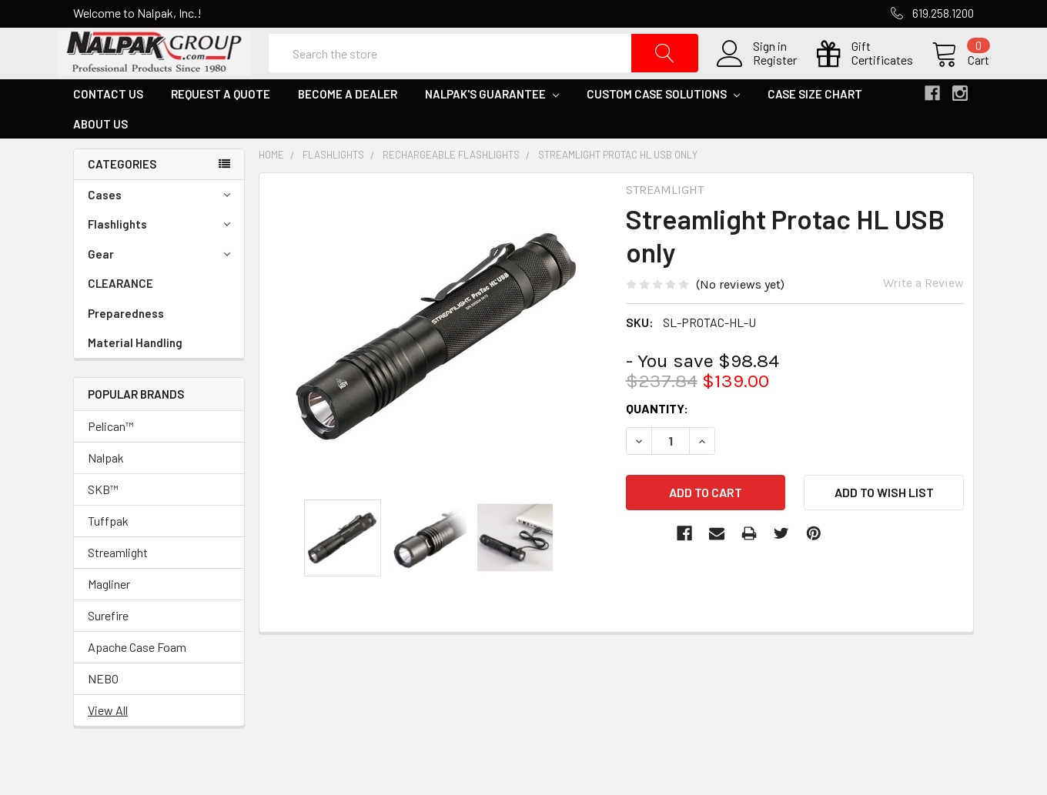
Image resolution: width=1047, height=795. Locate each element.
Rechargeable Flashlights (451, 186)
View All (108, 741)
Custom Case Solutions (663, 125)
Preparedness (126, 344)
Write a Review (923, 314)
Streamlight (118, 583)
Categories (122, 195)
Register (759, 76)
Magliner (109, 615)
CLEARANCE (120, 315)
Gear (159, 285)
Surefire (108, 647)
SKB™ (103, 520)
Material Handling (135, 374)
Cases (159, 226)
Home (271, 186)
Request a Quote (220, 125)
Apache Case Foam (137, 678)
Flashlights (159, 256)
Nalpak (106, 489)
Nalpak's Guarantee (492, 125)
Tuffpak (108, 552)
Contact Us (108, 125)
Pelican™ (111, 457)
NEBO (103, 710)
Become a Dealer (347, 125)
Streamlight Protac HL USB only (617, 186)
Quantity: (657, 440)
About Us (100, 155)
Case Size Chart (815, 125)
